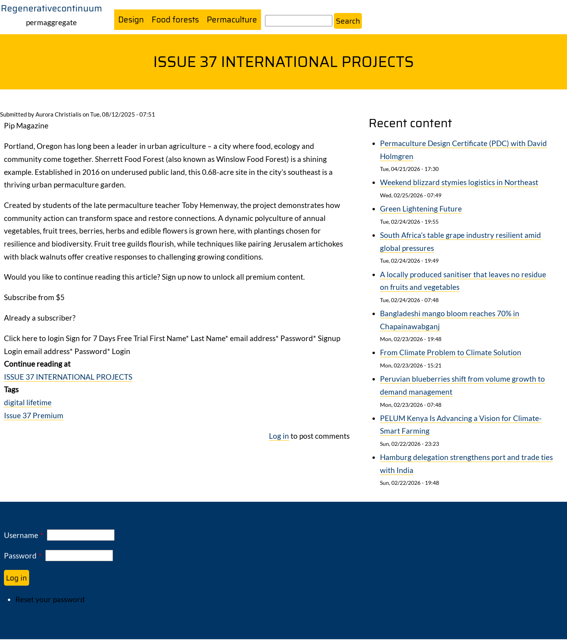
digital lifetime (28, 402)
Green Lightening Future (421, 209)
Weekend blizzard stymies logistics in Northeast (459, 182)
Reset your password (50, 600)
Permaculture (235, 19)
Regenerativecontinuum (51, 8)
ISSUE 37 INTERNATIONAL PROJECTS (68, 377)
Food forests (177, 19)
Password (20, 556)
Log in (279, 436)
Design (131, 19)
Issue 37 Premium (33, 415)
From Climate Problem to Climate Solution (450, 353)
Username (21, 535)
